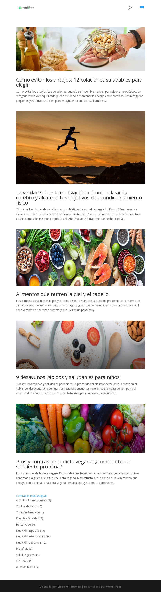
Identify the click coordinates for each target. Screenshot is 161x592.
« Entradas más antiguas (31, 495)
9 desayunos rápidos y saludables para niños (68, 377)
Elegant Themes (69, 586)
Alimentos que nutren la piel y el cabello (62, 293)
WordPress (113, 586)
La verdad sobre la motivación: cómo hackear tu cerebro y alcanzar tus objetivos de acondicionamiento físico (79, 197)
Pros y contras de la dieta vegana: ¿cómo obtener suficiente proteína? (73, 464)
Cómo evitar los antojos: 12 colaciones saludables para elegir (79, 82)
